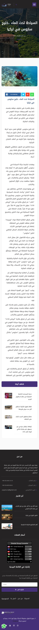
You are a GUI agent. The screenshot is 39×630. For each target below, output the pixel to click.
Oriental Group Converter (19, 543)
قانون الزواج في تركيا (31, 515)
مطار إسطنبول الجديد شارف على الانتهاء (24, 417)
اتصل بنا (13, 598)
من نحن (20, 598)
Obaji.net (15, 621)
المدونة (26, 598)
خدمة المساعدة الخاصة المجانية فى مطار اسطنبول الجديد (24, 397)
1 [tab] (19, 81)
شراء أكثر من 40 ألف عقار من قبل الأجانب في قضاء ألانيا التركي (26, 507)
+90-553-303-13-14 (7, 480)
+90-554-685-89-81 (7, 485)
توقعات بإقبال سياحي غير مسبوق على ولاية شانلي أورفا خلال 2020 (24, 429)
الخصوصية (5, 598)
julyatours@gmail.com (9, 490)
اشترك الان (19, 589)
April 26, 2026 (11, 561)
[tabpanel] (19, 76)
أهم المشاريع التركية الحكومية (29, 525)
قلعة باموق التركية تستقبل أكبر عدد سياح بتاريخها (24, 408)
